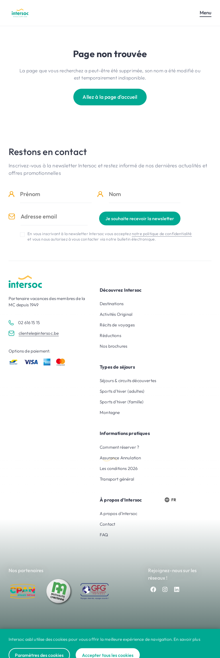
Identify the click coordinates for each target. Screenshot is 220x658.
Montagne (110, 412)
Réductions (110, 335)
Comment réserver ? (119, 447)
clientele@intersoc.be (39, 333)
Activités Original (116, 314)
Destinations (111, 303)
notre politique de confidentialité (162, 233)
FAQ (104, 534)
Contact (107, 524)
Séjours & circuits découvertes (128, 380)
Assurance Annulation (120, 457)
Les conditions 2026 (119, 468)
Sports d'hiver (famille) (122, 402)
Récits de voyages (117, 325)
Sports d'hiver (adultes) (122, 391)
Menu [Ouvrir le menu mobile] (205, 12)
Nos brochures (113, 346)
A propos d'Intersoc (118, 513)
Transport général (117, 479)
